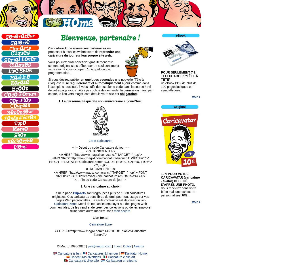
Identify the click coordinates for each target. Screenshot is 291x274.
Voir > (196, 97)
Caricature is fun (67, 253)
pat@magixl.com (99, 246)
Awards (138, 246)
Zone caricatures (100, 141)
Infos (117, 246)
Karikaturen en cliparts (119, 260)
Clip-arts (79, 193)
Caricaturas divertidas (83, 257)
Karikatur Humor (134, 253)
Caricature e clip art (119, 257)
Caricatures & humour (100, 253)
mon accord (122, 211)
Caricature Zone (65, 204)
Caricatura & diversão (81, 260)
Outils (127, 246)
